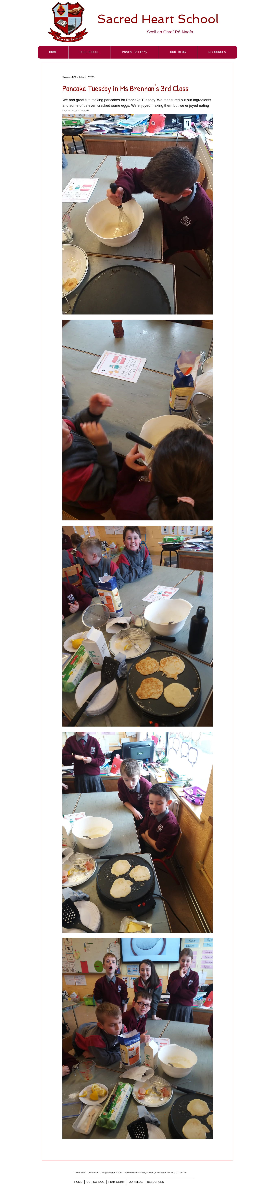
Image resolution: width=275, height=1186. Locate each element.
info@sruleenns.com (112, 1172)
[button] (135, 52)
